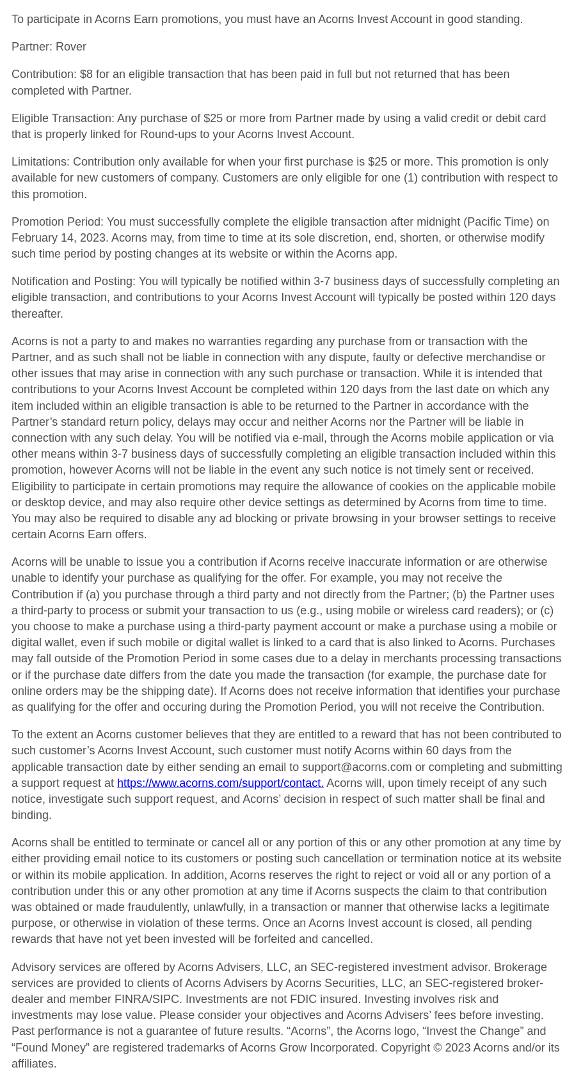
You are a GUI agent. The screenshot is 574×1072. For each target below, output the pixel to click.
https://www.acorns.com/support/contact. (220, 783)
